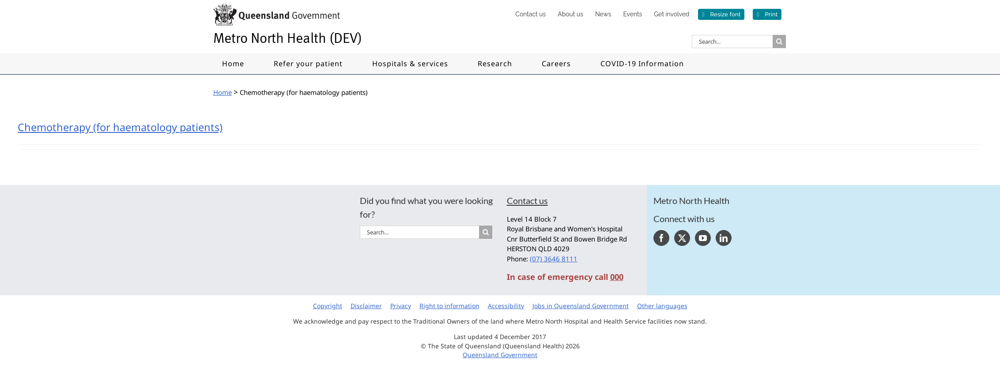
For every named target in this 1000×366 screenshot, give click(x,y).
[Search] (779, 41)
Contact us (527, 200)
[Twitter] (682, 238)
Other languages (662, 306)
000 (616, 277)
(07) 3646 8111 (553, 258)
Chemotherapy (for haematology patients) (120, 127)
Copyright (327, 306)
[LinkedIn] (724, 238)
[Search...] (732, 41)
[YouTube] (703, 238)
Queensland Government (500, 355)
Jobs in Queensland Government (580, 306)
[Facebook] (661, 238)
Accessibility (506, 306)
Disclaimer (366, 306)
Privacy (400, 306)
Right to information (449, 306)
